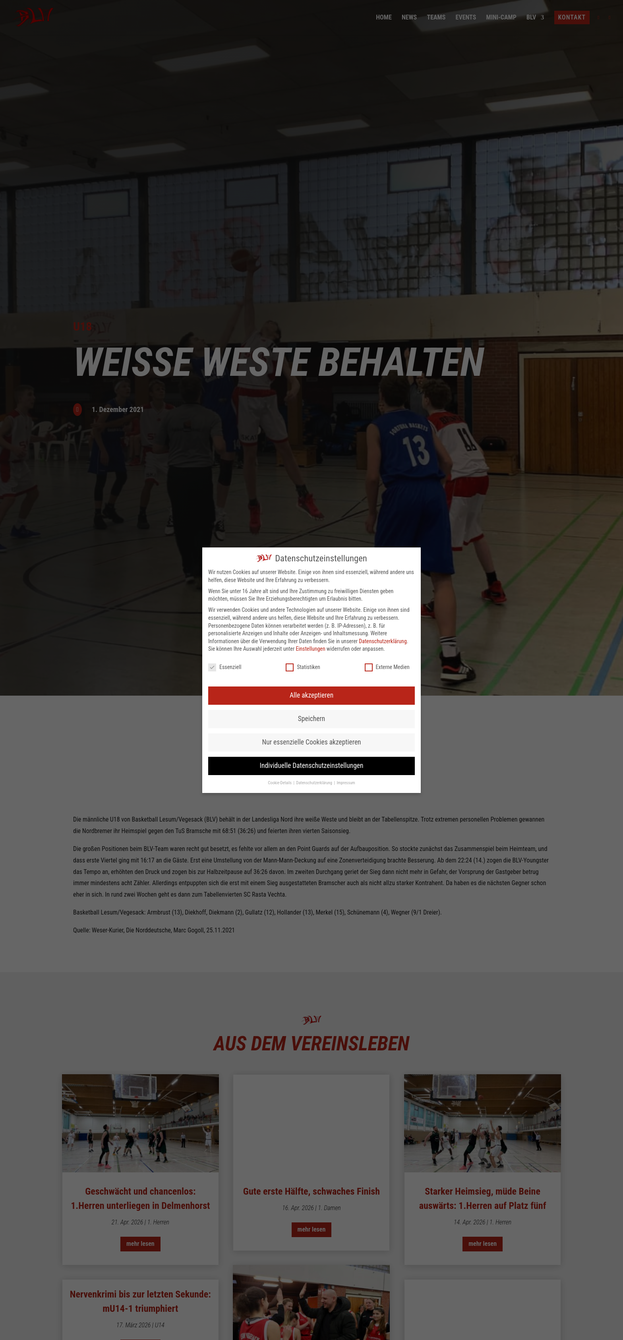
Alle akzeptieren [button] (311, 532)
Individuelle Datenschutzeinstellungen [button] (312, 602)
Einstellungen (310, 485)
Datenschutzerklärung (383, 477)
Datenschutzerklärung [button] (314, 619)
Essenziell (224, 503)
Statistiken (303, 503)
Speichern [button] (311, 555)
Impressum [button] (346, 619)
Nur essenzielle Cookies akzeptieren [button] (311, 578)
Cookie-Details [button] (280, 619)
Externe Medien (387, 503)
